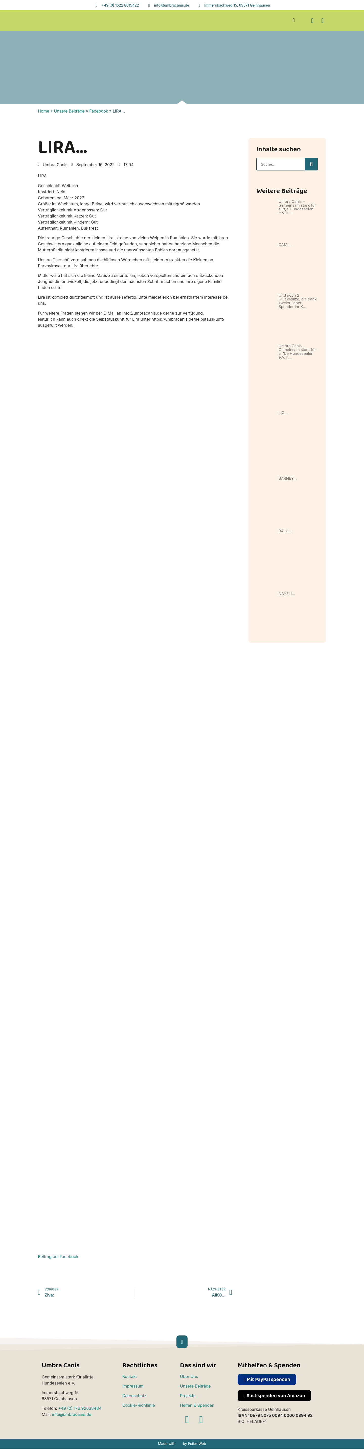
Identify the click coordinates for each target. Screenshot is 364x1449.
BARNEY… (288, 478)
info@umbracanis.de (71, 1414)
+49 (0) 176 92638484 (79, 1408)
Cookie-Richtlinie (138, 1405)
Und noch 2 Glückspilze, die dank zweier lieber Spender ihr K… (298, 301)
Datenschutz (134, 1395)
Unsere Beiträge (69, 111)
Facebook (98, 111)
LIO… (283, 412)
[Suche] (311, 164)
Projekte (188, 1395)
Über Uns (189, 1376)
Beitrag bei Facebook (58, 1256)
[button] (293, 20)
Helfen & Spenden (197, 1405)
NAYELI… (287, 593)
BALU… (285, 531)
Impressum (133, 1386)
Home (43, 111)
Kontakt (129, 1376)
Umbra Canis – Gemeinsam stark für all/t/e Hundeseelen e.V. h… (297, 207)
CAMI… (285, 244)
